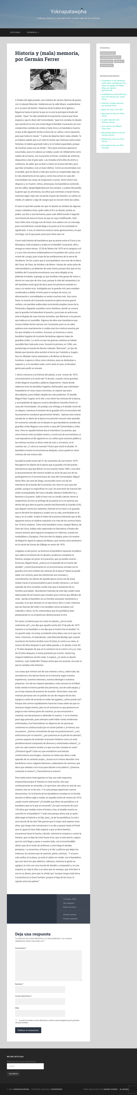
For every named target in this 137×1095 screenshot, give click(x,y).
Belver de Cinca (69, 907)
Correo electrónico (23, 996)
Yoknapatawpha (69, 12)
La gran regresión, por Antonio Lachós (111, 121)
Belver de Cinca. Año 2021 (112, 109)
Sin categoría (68, 903)
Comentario (21, 948)
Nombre (19, 984)
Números (32, 32)
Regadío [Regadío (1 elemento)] (119, 61)
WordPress (56, 1089)
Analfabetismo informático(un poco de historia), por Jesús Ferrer (114, 96)
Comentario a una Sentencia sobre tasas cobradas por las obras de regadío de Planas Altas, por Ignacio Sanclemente (114, 86)
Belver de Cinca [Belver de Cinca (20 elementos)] (107, 53)
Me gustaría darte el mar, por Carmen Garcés (113, 134)
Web (17, 1008)
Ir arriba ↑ (125, 1089)
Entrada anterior (69, 915)
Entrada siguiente (70, 919)
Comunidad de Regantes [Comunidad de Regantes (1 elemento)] (110, 57)
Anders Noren (110, 1089)
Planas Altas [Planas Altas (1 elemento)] (106, 61)
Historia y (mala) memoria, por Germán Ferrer (47, 56)
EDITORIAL (15, 32)
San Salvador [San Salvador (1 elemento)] (106, 65)
